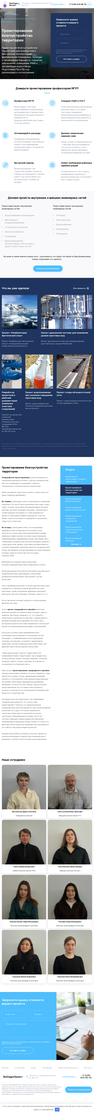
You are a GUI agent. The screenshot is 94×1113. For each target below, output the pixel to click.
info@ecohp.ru (58, 4)
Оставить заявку (71, 59)
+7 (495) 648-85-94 (78, 4)
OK (57, 1110)
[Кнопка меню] (89, 4)
